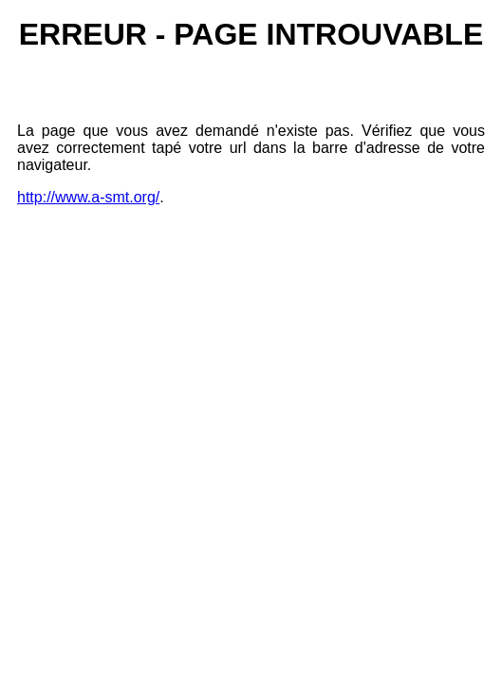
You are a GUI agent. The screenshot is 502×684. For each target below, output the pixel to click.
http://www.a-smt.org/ (88, 197)
